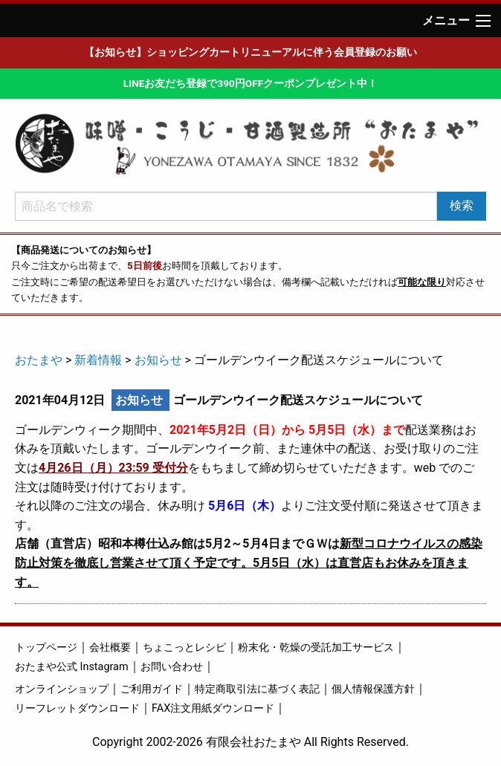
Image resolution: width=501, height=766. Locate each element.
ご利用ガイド (151, 689)
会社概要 (110, 647)
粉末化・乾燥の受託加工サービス (316, 647)
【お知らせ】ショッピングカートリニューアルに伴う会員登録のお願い (250, 52)
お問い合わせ (171, 666)
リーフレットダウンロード (77, 708)
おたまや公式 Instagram (72, 666)
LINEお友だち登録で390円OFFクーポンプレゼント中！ (250, 83)
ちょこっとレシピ (184, 647)
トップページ (46, 647)
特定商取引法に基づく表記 (257, 689)
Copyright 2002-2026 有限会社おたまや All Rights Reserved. (250, 742)
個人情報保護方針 (373, 689)
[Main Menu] (483, 21)
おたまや (38, 360)
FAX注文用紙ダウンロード (213, 708)
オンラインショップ (62, 689)
